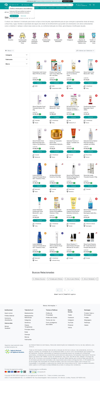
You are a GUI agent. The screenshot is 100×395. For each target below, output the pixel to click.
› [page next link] (68, 290)
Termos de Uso (50, 320)
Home (7, 12)
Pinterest (70, 325)
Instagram (71, 320)
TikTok (70, 327)
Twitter (70, 315)
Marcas (27, 337)
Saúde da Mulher (60, 7)
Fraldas (86, 317)
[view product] (39, 65)
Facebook (71, 317)
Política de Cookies (51, 317)
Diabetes (36, 7)
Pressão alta (43, 7)
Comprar (39, 83)
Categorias (28, 320)
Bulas (26, 332)
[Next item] (93, 39)
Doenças (27, 334)
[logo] (6, 4)
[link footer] (33, 371)
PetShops (87, 322)
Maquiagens (87, 320)
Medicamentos (29, 313)
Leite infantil (51, 7)
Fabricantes (28, 339)
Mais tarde (23, 15)
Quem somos (8, 313)
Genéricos (68, 7)
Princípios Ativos (30, 329)
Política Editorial (9, 315)
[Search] (71, 4)
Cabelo (86, 325)
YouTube (70, 322)
